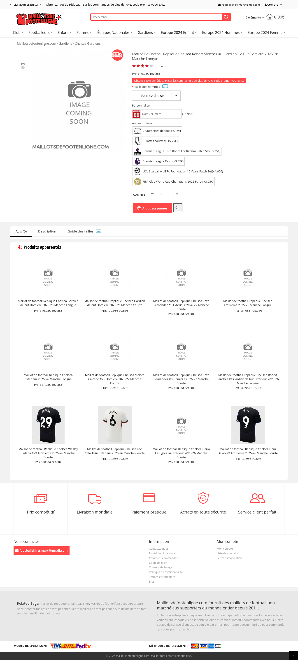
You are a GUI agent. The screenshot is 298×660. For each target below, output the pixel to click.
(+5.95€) (187, 114)
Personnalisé (141, 105)
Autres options (142, 123)
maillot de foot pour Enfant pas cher (64, 604)
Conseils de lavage (160, 567)
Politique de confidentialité (166, 572)
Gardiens (65, 43)
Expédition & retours (162, 553)
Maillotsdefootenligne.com (36, 43)
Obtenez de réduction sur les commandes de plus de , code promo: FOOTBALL (105, 4)
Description (47, 231)
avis (163, 66)
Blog (152, 581)
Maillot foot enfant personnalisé (171, 656)
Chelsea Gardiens (88, 43)
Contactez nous (158, 549)
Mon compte (225, 549)
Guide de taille (158, 563)
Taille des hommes (151, 87)
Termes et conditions (162, 577)
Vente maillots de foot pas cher (92, 609)
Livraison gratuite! (26, 4)
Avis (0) (21, 231)
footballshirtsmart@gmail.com (239, 4)
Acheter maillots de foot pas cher (47, 609)
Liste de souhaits (227, 553)
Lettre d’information (229, 558)
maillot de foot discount (46, 613)
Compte (271, 5)
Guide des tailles (84, 231)
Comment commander (163, 558)
